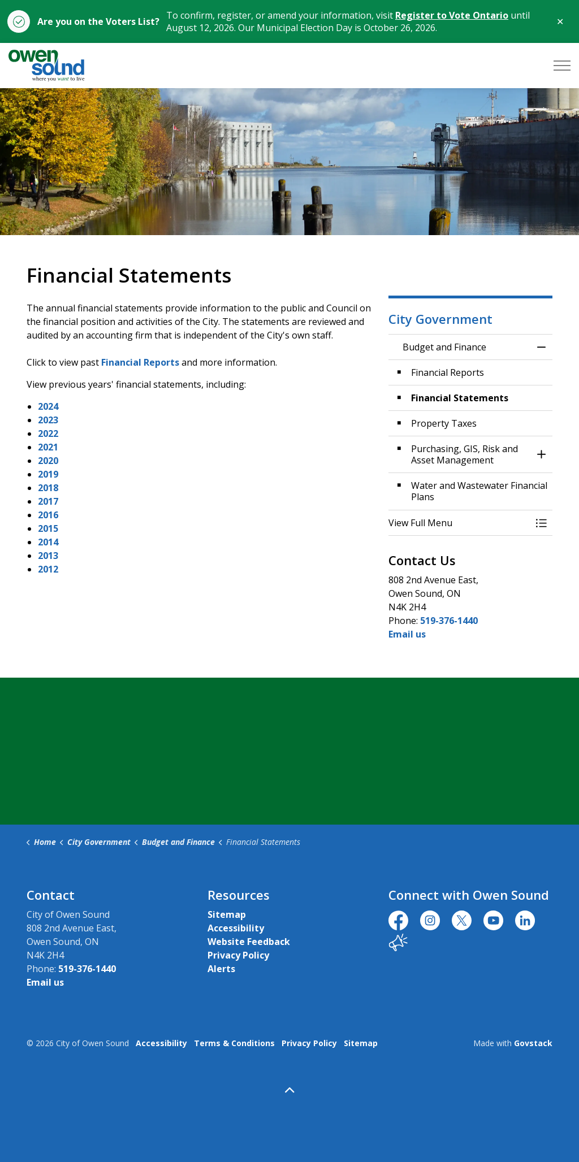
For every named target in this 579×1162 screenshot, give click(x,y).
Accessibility (236, 928)
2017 (48, 501)
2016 (48, 515)
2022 (48, 433)
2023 (48, 420)
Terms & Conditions (234, 1043)
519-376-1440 (449, 620)
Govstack (533, 1043)
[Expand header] (562, 65)
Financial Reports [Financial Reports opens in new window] (140, 362)
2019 (48, 474)
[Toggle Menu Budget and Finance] (541, 522)
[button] (459, 522)
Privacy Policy (238, 955)
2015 (48, 528)
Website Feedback (249, 941)
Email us (407, 634)
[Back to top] (289, 1090)
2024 (48, 406)
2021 (48, 447)
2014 (48, 542)
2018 (48, 488)
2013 (48, 555)
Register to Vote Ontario (451, 15)
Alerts (221, 968)
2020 (48, 460)
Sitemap (227, 914)
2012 (48, 569)
